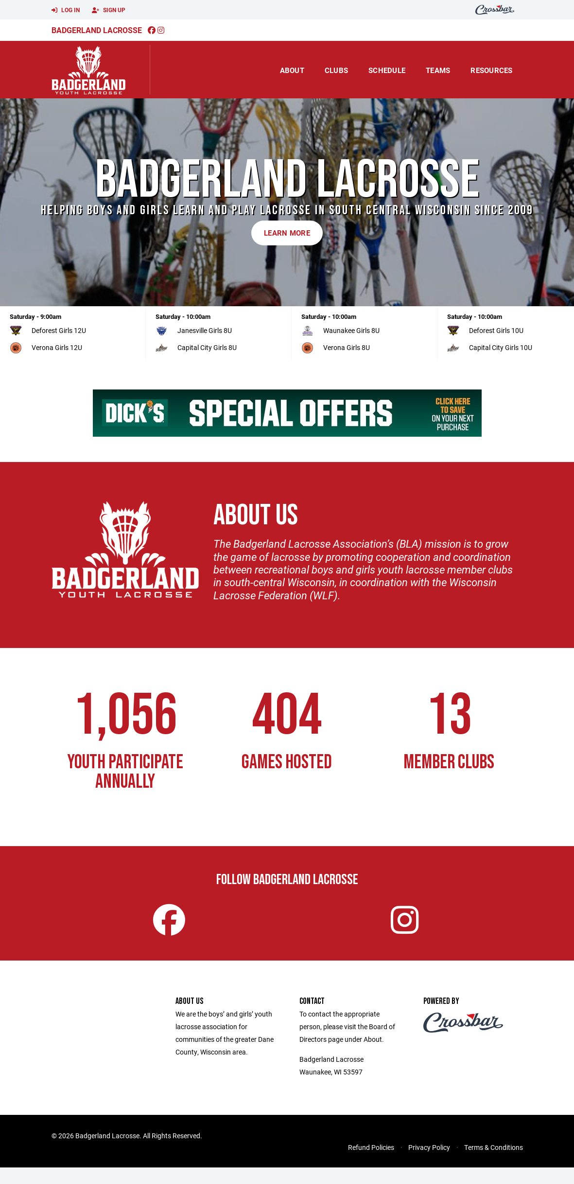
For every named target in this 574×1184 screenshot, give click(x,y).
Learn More (287, 233)
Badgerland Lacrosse (97, 30)
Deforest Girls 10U (496, 330)
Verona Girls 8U (346, 347)
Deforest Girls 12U (59, 330)
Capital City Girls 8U (207, 347)
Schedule (386, 70)
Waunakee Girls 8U (351, 330)
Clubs (336, 70)
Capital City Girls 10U (500, 347)
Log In (66, 10)
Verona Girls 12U (57, 347)
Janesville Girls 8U (204, 330)
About (292, 70)
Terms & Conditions (493, 1163)
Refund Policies (371, 1163)
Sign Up (108, 10)
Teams (438, 70)
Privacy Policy (429, 1163)
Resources (491, 70)
